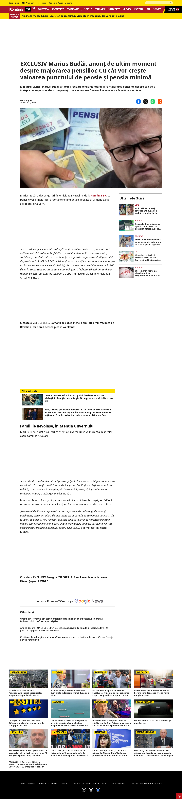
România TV (98, 195)
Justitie (87, 9)
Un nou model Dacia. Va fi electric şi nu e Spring (152, 721)
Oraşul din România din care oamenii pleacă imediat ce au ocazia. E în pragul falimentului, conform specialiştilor (61, 620)
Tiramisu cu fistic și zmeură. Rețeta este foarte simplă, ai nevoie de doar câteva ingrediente (147, 257)
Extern (138, 9)
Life (148, 9)
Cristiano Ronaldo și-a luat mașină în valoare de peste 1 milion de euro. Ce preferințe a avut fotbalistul (66, 638)
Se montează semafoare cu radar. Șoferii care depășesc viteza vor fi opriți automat (151, 693)
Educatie (100, 9)
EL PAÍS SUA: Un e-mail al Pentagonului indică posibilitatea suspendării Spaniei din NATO (26, 693)
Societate (58, 9)
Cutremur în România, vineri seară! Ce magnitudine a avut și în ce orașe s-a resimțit (147, 273)
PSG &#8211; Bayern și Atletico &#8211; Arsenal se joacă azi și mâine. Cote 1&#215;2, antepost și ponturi (28, 764)
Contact (64, 783)
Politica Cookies (27, 783)
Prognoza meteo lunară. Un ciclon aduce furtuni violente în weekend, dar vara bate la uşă (73, 16)
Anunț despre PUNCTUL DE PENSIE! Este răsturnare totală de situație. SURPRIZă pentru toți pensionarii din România (64, 629)
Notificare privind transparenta (147, 783)
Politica (43, 9)
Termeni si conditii (48, 783)
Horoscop (41, 3)
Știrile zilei (14, 3)
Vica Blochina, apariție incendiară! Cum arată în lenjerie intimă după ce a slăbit (70, 693)
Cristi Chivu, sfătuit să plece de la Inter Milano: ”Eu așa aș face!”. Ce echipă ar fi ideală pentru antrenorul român (69, 753)
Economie (73, 9)
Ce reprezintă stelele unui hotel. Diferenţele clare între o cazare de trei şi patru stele (26, 723)
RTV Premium (28, 3)
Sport (157, 9)
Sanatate (114, 9)
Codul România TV (119, 783)
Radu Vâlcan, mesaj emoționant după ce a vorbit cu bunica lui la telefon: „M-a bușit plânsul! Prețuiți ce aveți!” (148, 210)
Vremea (127, 9)
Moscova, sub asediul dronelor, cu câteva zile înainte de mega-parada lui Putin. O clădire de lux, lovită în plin (153, 753)
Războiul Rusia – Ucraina (60, 3)
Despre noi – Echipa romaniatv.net (89, 783)
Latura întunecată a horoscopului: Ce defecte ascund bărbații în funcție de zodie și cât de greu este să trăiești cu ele (79, 398)
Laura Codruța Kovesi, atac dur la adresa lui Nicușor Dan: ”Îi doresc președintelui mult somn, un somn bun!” (109, 753)
